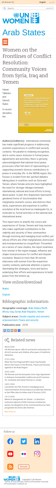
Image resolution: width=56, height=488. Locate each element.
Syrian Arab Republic (25, 311)
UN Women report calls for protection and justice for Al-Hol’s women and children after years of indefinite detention (27, 352)
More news (9, 412)
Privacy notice (23, 482)
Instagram (37, 454)
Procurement (10, 484)
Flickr (23, 454)
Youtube (10, 454)
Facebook (10, 441)
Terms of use (10, 482)
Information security (39, 482)
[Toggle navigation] (5, 42)
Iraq (12, 311)
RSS (10, 467)
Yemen (40, 311)
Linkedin (37, 441)
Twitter (23, 441)
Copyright (26, 480)
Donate (23, 467)
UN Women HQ (8, 2)
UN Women (36, 480)
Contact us (22, 484)
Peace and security (29, 320)
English (43, 2)
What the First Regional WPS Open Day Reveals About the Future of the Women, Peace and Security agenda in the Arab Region (27, 365)
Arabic (5, 288)
